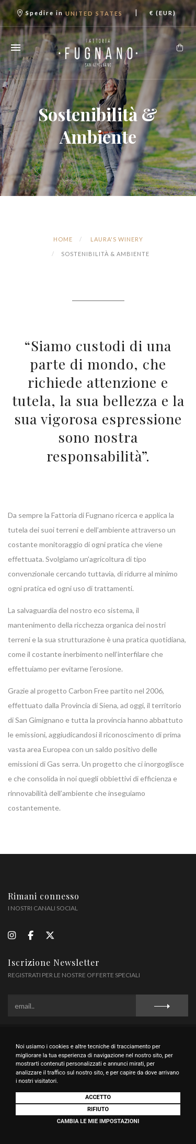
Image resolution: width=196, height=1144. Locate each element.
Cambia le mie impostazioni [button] (98, 1121)
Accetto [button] (98, 1097)
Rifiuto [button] (98, 1109)
